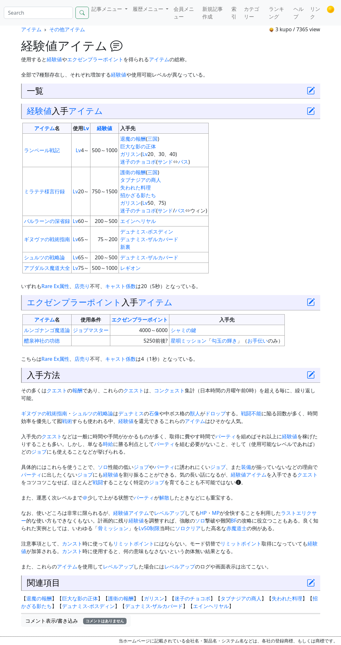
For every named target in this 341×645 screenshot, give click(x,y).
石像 (154, 413)
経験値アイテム (249, 474)
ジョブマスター (91, 330)
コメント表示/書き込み (76, 620)
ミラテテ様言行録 (44, 191)
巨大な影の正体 (138, 146)
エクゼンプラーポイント (95, 59)
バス (183, 161)
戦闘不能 (251, 413)
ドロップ (215, 413)
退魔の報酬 (133, 138)
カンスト (72, 543)
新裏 (125, 246)
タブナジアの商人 (140, 179)
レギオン (130, 267)
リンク (315, 12)
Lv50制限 (149, 528)
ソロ (103, 467)
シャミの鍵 (183, 330)
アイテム (31, 29)
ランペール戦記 (42, 150)
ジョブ (39, 451)
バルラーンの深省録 (47, 221)
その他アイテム (67, 29)
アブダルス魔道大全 (47, 267)
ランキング (276, 12)
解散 (164, 497)
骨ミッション (113, 528)
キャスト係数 (120, 286)
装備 (246, 467)
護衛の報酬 (133, 172)
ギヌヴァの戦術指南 (47, 239)
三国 (152, 138)
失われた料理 (135, 187)
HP (203, 512)
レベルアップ (169, 512)
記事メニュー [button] (107, 8)
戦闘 (98, 482)
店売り (82, 286)
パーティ (225, 436)
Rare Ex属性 (56, 286)
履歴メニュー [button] (149, 8)
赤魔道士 (236, 528)
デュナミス (131, 413)
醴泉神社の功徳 (42, 340)
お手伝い (257, 340)
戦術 (67, 421)
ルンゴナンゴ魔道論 (47, 330)
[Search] (38, 13)
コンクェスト (169, 390)
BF (234, 520)
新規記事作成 (212, 12)
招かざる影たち (138, 195)
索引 (233, 12)
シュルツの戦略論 (44, 257)
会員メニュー (184, 12)
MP (216, 512)
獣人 (195, 413)
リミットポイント (133, 543)
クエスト (57, 390)
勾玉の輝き (224, 340)
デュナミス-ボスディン (146, 231)
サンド (165, 161)
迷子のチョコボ (138, 161)
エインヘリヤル (138, 221)
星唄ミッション (188, 340)
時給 (108, 444)
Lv (86, 128)
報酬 (77, 390)
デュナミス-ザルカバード (149, 239)
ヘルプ (298, 12)
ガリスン (130, 154)
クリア (193, 528)
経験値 (54, 59)
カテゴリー (251, 12)
